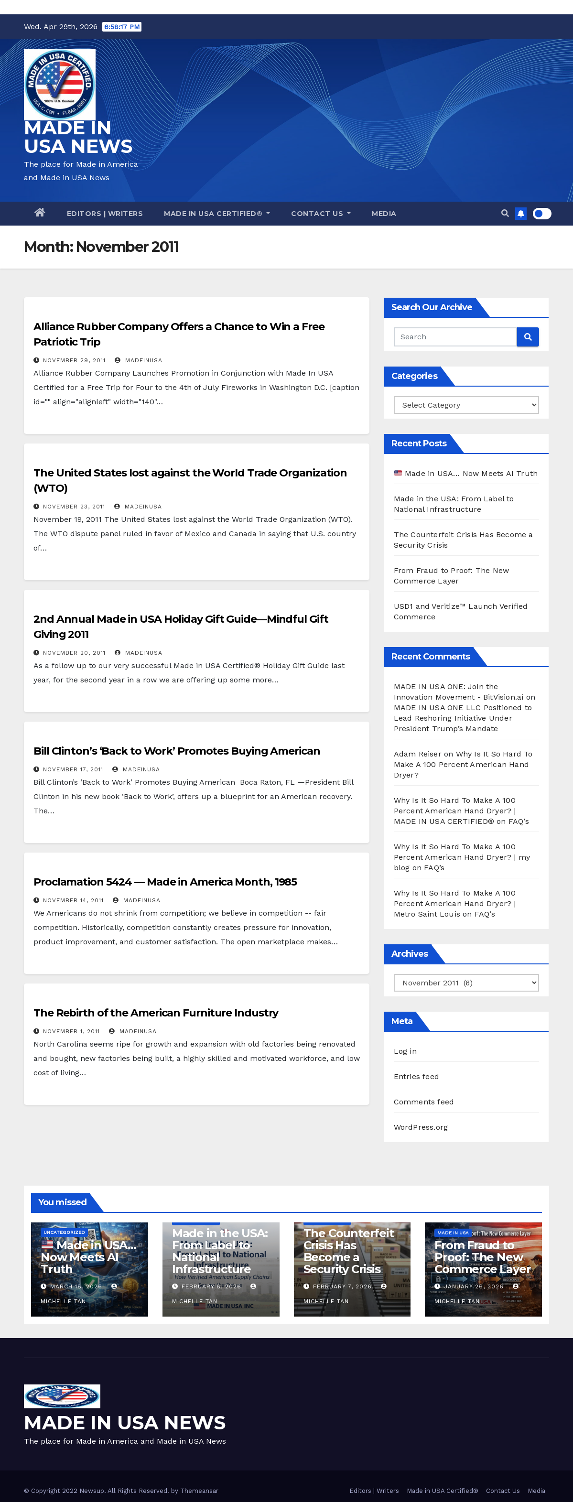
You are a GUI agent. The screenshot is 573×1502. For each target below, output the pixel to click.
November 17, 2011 (73, 769)
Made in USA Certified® (217, 213)
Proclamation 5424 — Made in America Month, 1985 (165, 881)
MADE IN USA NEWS (78, 137)
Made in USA (453, 1232)
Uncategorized (64, 1232)
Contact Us (321, 213)
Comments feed (424, 1101)
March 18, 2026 (76, 1286)
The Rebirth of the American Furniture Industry (155, 1012)
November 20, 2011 (74, 652)
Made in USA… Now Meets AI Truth (466, 473)
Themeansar (199, 1490)
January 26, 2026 (474, 1286)
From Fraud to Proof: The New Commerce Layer (482, 1257)
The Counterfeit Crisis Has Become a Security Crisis (348, 1251)
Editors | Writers (105, 213)
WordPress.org (421, 1127)
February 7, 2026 (342, 1286)
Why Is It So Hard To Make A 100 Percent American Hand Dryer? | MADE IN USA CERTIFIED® (455, 811)
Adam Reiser (418, 753)
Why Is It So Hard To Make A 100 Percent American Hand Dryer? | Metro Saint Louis (455, 903)
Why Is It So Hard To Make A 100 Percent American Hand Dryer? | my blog (462, 857)
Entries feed (416, 1076)
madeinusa (138, 360)
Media (384, 213)
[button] (505, 213)
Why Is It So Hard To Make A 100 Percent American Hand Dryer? (463, 764)
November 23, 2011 (74, 506)
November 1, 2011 (71, 1031)
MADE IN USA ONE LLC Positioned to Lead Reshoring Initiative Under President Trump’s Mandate (463, 718)
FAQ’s (518, 821)
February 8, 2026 (211, 1286)
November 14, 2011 (73, 900)
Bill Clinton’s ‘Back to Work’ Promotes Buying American (176, 751)
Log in (405, 1051)
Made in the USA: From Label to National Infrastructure (220, 1251)
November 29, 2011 (74, 360)
